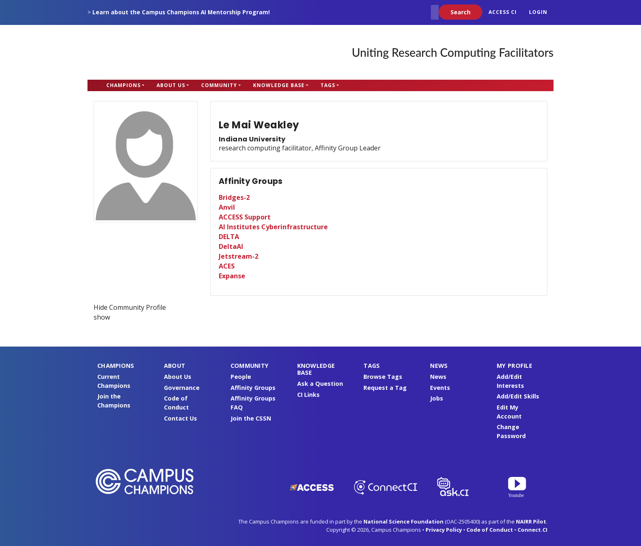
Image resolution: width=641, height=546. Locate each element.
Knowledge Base (279, 85)
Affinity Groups (253, 388)
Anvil (227, 207)
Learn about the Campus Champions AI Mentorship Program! (181, 12)
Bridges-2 (234, 197)
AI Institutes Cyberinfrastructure (273, 226)
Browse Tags (382, 376)
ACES (227, 266)
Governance (181, 388)
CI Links (308, 394)
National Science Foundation (403, 521)
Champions (123, 85)
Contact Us (180, 418)
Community (219, 85)
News (438, 376)
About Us (171, 85)
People (241, 376)
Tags (327, 85)
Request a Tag (385, 388)
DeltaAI (231, 246)
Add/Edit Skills (518, 396)
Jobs (436, 398)
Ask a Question (320, 383)
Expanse (232, 275)
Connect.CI (532, 529)
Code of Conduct (489, 529)
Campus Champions (138, 52)
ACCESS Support (245, 217)
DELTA (229, 236)
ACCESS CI (503, 12)
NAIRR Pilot (531, 521)
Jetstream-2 (238, 256)
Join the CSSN (251, 418)
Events (440, 388)
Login (538, 12)
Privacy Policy (444, 529)
